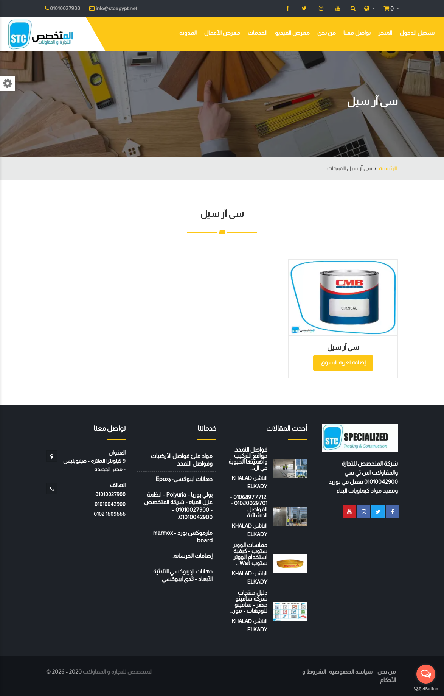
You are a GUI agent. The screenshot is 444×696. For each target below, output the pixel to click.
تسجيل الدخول (417, 33)
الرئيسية (388, 168)
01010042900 (110, 504)
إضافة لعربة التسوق (343, 363)
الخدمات (257, 33)
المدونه (188, 33)
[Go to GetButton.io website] (426, 688)
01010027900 (110, 494)
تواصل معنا (357, 33)
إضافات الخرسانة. (192, 556)
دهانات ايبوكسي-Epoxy (184, 479)
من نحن (326, 33)
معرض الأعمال (222, 33)
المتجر (385, 33)
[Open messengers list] (425, 674)
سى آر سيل (343, 347)
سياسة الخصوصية (351, 671)
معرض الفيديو (292, 33)
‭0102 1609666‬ (110, 514)
